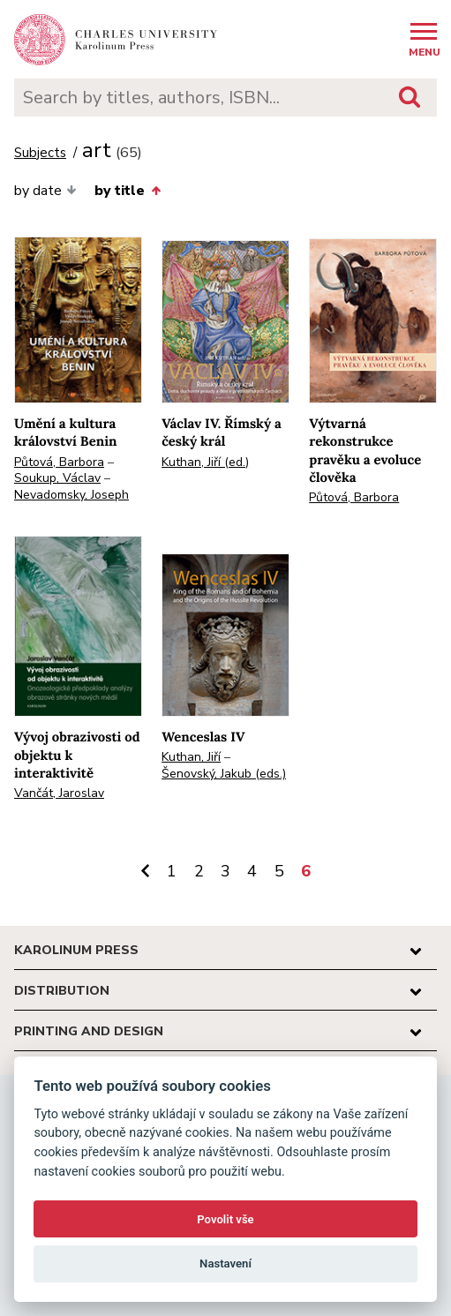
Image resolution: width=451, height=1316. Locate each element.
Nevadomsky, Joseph (71, 494)
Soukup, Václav (57, 478)
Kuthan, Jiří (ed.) (205, 462)
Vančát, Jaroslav (59, 793)
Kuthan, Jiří (191, 756)
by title (127, 190)
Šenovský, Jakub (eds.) (224, 773)
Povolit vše (225, 1219)
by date (45, 190)
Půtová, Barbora (59, 462)
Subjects (40, 153)
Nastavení (225, 1263)
